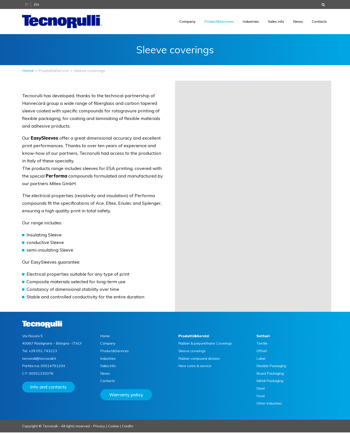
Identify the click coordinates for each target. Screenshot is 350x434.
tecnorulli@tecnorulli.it (39, 360)
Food (260, 397)
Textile (261, 345)
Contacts (319, 22)
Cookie (113, 427)
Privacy (99, 427)
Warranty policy (126, 396)
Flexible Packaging (271, 367)
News (298, 22)
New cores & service (194, 367)
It (26, 4)
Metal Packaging (269, 382)
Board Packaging (270, 375)
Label (260, 360)
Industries (251, 22)
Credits (127, 427)
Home (28, 72)
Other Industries (269, 405)
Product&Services (219, 22)
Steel (260, 390)
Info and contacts (49, 389)
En (36, 4)
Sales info (276, 22)
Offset (261, 352)
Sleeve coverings (192, 352)
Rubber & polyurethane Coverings (205, 345)
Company (187, 22)
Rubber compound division (199, 360)
